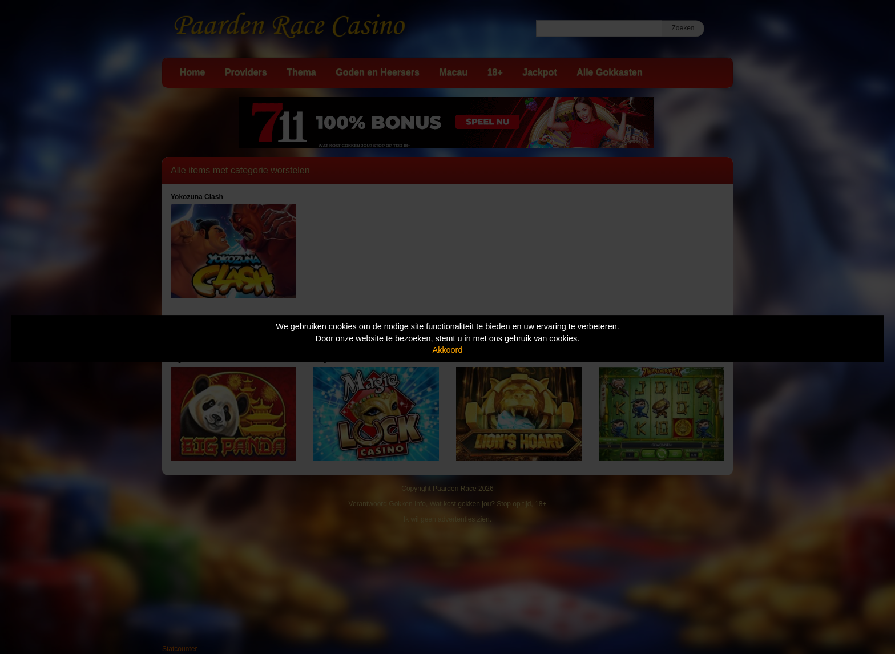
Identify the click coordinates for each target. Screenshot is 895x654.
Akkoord (448, 349)
